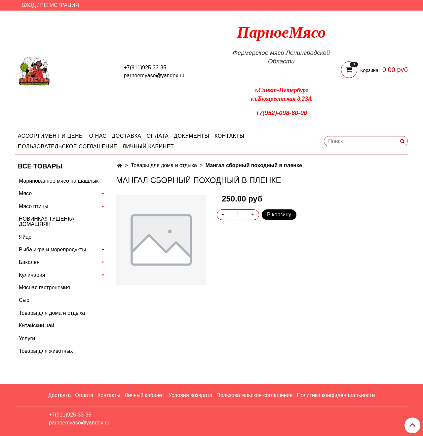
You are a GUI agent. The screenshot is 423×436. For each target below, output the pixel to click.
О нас (98, 136)
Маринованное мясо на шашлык (58, 181)
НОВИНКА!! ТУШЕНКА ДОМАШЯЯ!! (46, 221)
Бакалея (29, 262)
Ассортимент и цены (51, 136)
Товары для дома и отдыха (164, 165)
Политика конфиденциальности (336, 395)
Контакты (229, 136)
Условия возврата (190, 395)
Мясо (25, 193)
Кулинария (32, 275)
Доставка (126, 136)
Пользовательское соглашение (67, 146)
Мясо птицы (33, 206)
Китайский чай (36, 325)
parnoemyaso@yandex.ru (154, 75)
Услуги (27, 338)
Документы (191, 136)
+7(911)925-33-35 (145, 67)
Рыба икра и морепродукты (52, 249)
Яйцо (25, 237)
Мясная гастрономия (44, 287)
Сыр (24, 300)
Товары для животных (46, 351)
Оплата (157, 136)
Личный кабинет (148, 146)
